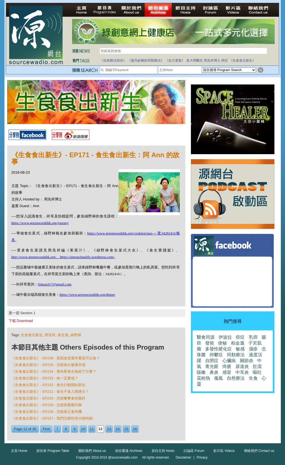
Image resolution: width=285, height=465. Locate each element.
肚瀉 (257, 366)
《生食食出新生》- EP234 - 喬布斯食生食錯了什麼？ (54, 371)
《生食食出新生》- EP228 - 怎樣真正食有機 (46, 412)
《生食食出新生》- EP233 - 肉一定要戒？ (44, 378)
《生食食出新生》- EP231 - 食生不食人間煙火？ (50, 391)
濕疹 (253, 349)
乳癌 (253, 337)
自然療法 (236, 378)
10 (83, 429)
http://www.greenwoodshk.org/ (33, 257)
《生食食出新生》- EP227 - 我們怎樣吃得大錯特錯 (52, 418)
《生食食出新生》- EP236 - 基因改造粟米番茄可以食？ (55, 358)
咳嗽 (201, 372)
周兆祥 (50, 335)
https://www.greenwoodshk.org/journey (40, 223)
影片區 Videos (224, 451)
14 (118, 429)
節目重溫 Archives (128, 451)
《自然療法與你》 (113, 60)
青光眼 (211, 366)
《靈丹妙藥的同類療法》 (145, 60)
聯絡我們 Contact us (259, 451)
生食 (253, 378)
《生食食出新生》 (242, 60)
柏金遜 (237, 343)
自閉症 (211, 360)
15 (126, 429)
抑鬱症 (216, 354)
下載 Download (21, 321)
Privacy (202, 457)
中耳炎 (242, 372)
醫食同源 (206, 337)
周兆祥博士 (212, 60)
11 (92, 429)
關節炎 (246, 360)
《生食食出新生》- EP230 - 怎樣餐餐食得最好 (48, 398)
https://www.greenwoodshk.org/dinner (87, 294)
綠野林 (75, 335)
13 (109, 429)
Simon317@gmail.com (55, 284)
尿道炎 (242, 366)
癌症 (224, 60)
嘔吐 (257, 372)
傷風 (218, 378)
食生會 (63, 335)
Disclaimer (183, 457)
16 (135, 429)
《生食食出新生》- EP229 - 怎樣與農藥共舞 (46, 405)
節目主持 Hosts (163, 451)
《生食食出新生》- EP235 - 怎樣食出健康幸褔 (48, 365)
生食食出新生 (32, 335)
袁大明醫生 (194, 60)
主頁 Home (19, 451)
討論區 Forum (194, 451)
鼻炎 (214, 372)
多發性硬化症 (218, 349)
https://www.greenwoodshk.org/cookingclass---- (122, 233)
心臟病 (229, 360)
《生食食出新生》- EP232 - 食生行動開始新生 (48, 385)
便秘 (222, 343)
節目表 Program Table (52, 451)
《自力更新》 (175, 60)
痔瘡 (226, 366)
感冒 (226, 372)
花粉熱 (203, 378)
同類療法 (236, 354)
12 (100, 429)
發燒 (209, 343)
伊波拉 (225, 337)
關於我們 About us (92, 451)
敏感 (240, 349)
